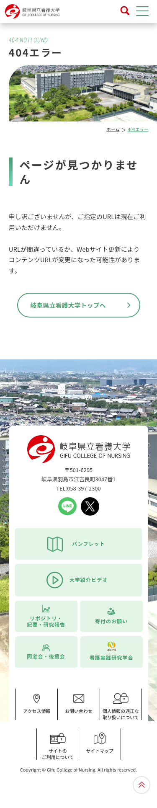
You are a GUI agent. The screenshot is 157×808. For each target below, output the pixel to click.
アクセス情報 (36, 703)
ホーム (112, 129)
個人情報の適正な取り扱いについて (120, 706)
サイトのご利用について (58, 746)
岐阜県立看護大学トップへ (68, 305)
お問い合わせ (79, 703)
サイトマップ (99, 743)
